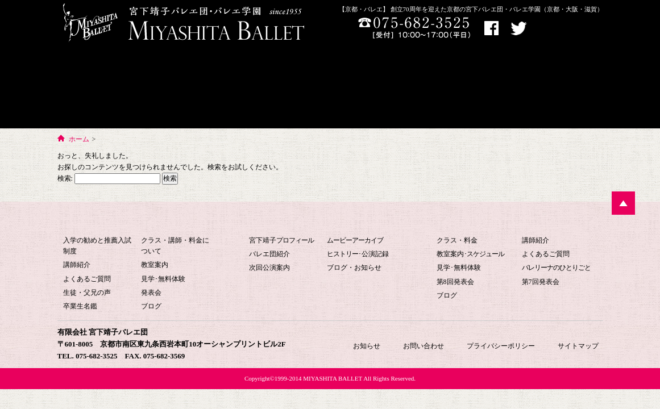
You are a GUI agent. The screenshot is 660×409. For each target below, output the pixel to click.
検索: (65, 178)
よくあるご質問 (87, 279)
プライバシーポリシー (501, 346)
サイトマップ (578, 346)
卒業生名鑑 (80, 306)
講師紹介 (76, 265)
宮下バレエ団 (321, 221)
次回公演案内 (269, 268)
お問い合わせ (498, 87)
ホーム (79, 139)
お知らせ (570, 87)
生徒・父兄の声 (87, 293)
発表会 (151, 293)
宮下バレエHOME (327, 76)
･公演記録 (358, 254)
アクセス (554, 29)
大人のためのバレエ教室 (418, 87)
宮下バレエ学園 (112, 87)
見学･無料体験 (163, 279)
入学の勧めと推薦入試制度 (97, 245)
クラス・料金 (457, 240)
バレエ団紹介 (269, 254)
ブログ (151, 306)
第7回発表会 (540, 282)
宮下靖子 (281, 240)
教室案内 (154, 265)
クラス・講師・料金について (175, 245)
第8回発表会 (455, 282)
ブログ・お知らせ (354, 268)
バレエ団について (222, 87)
